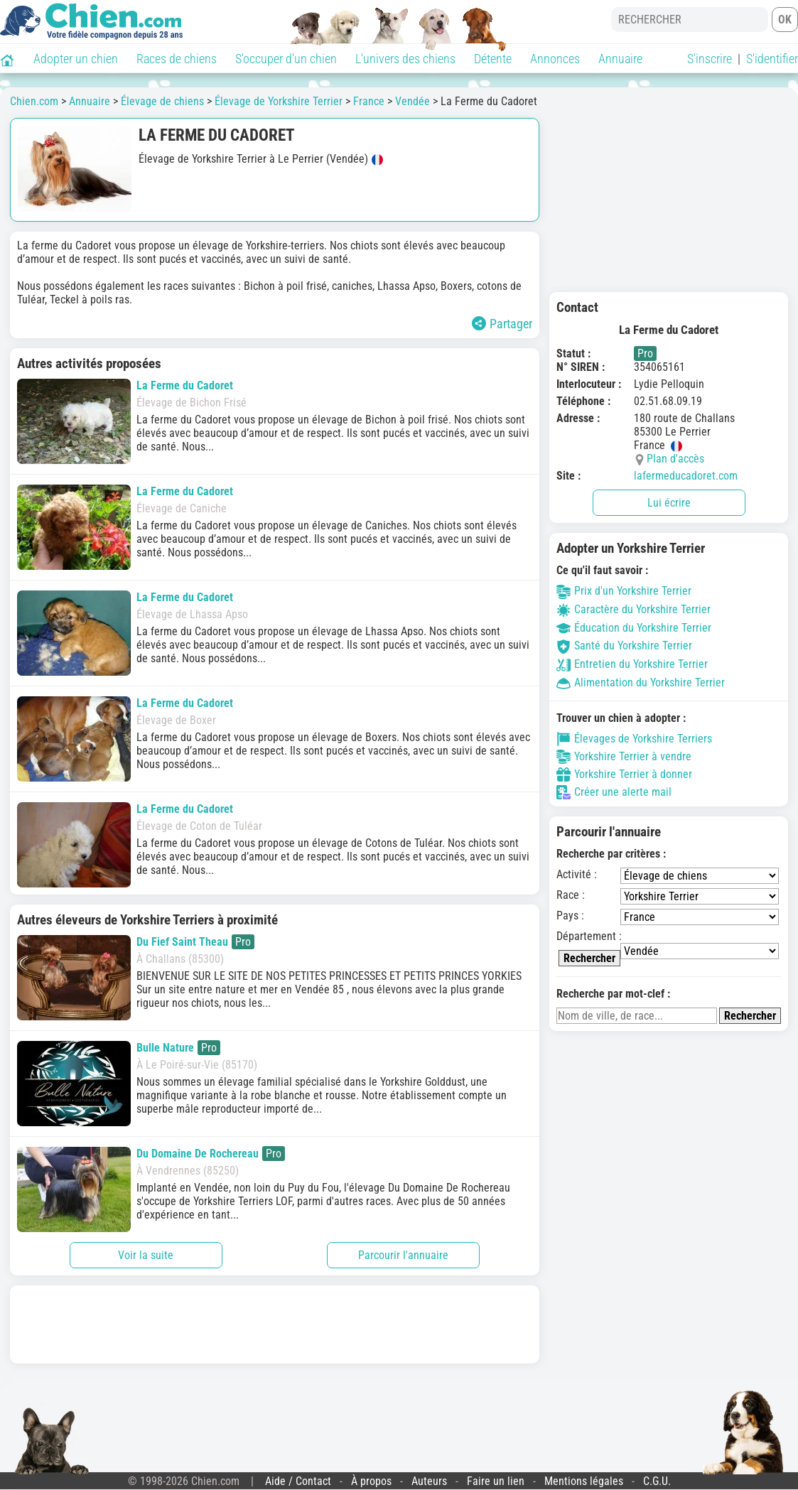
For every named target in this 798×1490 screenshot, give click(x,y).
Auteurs (429, 1481)
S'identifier (772, 58)
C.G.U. (657, 1481)
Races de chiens (176, 58)
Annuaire (620, 58)
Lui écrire (669, 502)
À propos (371, 1481)
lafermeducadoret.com (686, 475)
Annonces (555, 58)
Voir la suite (145, 1255)
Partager (502, 323)
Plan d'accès (675, 458)
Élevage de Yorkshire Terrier (279, 101)
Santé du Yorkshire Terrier (624, 645)
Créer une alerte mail (614, 792)
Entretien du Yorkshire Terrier (632, 664)
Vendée (412, 101)
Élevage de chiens (162, 101)
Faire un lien (495, 1481)
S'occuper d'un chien (286, 58)
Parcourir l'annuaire (403, 1255)
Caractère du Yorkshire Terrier (633, 609)
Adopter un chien (75, 58)
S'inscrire (709, 58)
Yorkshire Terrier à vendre (623, 757)
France (368, 101)
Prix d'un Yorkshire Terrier (623, 591)
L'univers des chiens (405, 58)
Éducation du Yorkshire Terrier (633, 628)
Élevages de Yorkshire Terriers (634, 739)
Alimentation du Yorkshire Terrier (640, 682)
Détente (493, 58)
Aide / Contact (298, 1481)
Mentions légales (583, 1481)
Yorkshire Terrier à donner (624, 774)
